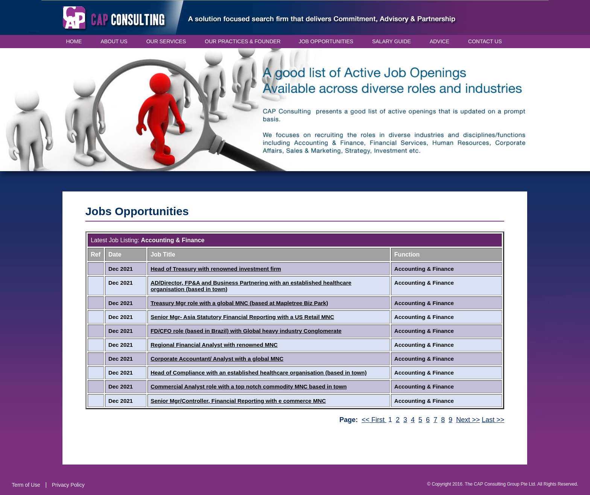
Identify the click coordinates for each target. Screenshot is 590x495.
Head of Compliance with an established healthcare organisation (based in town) (258, 372)
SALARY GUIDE (391, 41)
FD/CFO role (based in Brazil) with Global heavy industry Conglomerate (246, 331)
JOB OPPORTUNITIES (326, 41)
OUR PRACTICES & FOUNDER (242, 41)
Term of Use (26, 485)
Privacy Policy (68, 485)
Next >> (468, 420)
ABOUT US (113, 41)
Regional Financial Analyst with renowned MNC (214, 345)
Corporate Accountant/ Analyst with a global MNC (217, 358)
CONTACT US (485, 41)
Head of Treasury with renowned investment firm (216, 269)
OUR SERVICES (166, 41)
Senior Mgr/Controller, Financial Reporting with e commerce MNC (238, 401)
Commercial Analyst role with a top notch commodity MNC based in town (249, 386)
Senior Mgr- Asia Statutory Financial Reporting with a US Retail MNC (242, 317)
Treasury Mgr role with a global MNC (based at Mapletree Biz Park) (239, 303)
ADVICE (439, 41)
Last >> (493, 420)
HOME (74, 41)
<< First (374, 420)
